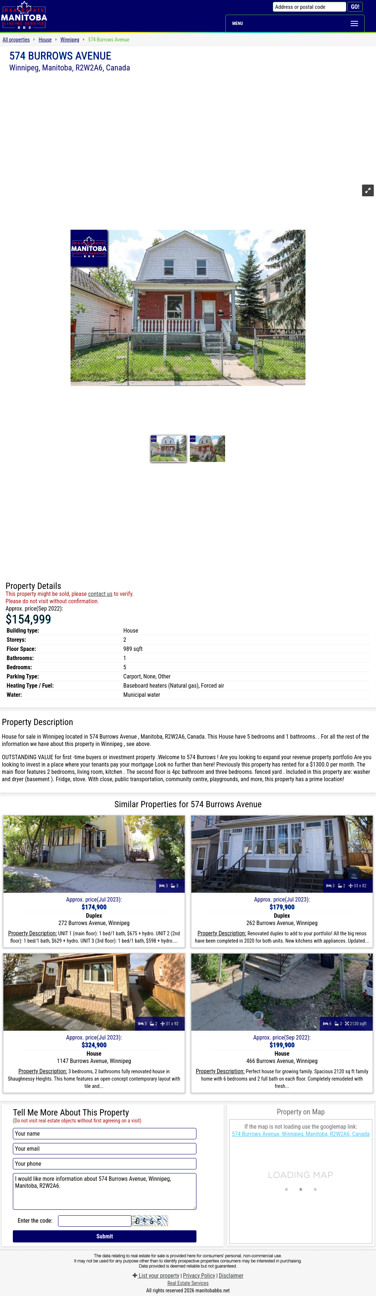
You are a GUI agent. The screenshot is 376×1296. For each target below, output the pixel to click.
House (45, 40)
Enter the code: (35, 1220)
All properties (16, 40)
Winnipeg (70, 40)
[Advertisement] (188, 127)
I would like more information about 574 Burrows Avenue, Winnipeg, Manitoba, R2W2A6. (104, 1191)
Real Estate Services (188, 1283)
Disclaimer (231, 1275)
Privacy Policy (199, 1275)
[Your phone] (104, 1163)
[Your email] (104, 1148)
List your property (156, 1275)
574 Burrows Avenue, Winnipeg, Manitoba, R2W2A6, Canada (301, 1134)
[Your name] (104, 1133)
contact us (100, 593)
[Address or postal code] (309, 7)
